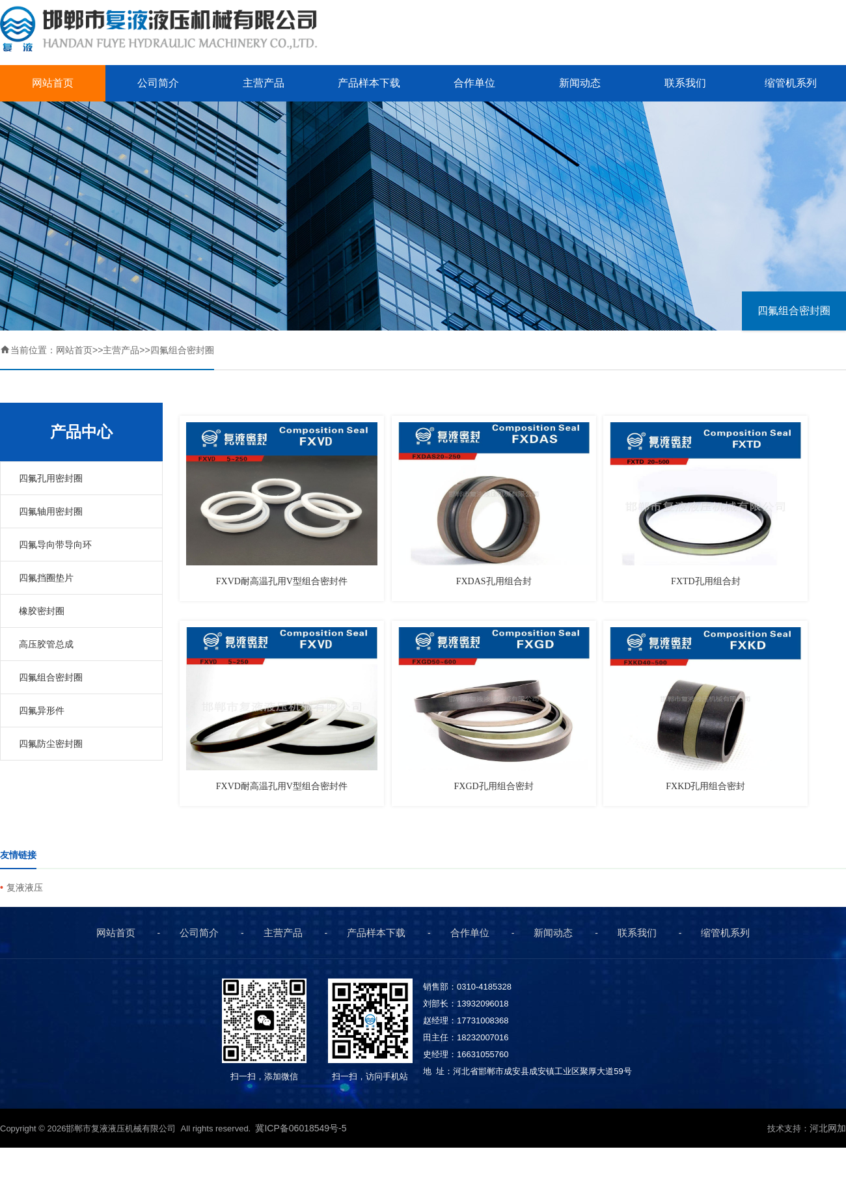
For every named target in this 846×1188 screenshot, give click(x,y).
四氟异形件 (41, 710)
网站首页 (53, 82)
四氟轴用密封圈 (51, 511)
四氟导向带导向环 (55, 544)
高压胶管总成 (46, 644)
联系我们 (685, 82)
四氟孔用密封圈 (51, 478)
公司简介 (158, 82)
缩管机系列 (791, 82)
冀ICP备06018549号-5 (302, 1128)
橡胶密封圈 (41, 611)
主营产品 (263, 82)
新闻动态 (580, 82)
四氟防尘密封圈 (51, 743)
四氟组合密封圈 (793, 310)
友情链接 (18, 855)
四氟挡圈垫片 (46, 578)
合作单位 (474, 82)
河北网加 (828, 1128)
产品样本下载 (369, 82)
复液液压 (25, 887)
